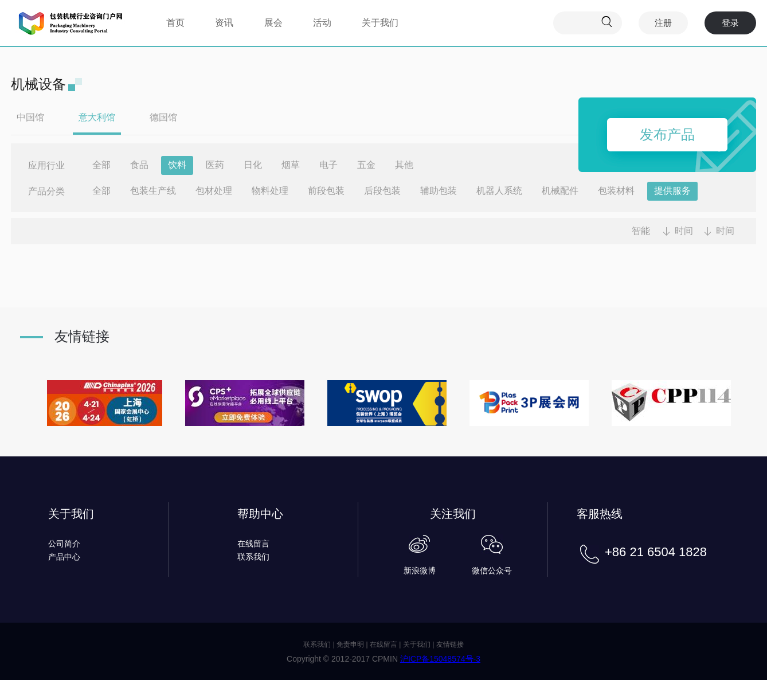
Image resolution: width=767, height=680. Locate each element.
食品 (139, 165)
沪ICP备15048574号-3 (440, 658)
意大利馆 (97, 117)
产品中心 (64, 556)
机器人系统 (499, 191)
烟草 (290, 165)
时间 (684, 231)
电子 (328, 165)
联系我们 (253, 556)
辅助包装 (438, 191)
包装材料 (616, 191)
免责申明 (350, 644)
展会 (273, 23)
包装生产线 (153, 191)
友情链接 (450, 644)
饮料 (177, 165)
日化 (253, 165)
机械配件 (560, 191)
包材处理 (213, 191)
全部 (101, 165)
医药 (215, 165)
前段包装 (326, 191)
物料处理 (270, 191)
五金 (366, 165)
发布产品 (667, 134)
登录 (730, 23)
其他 (404, 165)
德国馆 (163, 117)
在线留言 (253, 543)
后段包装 (382, 191)
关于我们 (380, 23)
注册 (663, 23)
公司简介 (64, 543)
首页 (175, 23)
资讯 (224, 23)
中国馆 (30, 117)
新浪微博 (420, 570)
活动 (322, 23)
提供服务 (672, 191)
